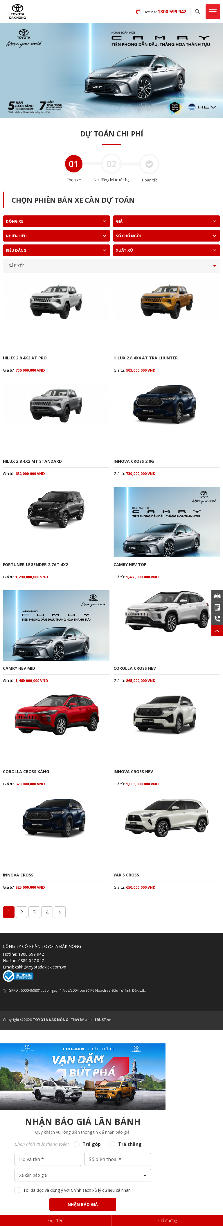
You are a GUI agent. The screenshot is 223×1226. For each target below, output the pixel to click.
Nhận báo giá (83, 1204)
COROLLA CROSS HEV (135, 668)
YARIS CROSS (126, 875)
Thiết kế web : (82, 1019)
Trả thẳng (130, 1144)
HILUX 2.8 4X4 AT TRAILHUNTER (146, 358)
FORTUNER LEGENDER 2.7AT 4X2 (35, 564)
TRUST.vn (103, 1019)
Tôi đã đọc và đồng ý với (77, 1190)
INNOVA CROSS (18, 875)
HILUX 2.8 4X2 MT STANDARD (32, 461)
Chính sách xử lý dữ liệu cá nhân (101, 1190)
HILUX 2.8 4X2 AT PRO (25, 358)
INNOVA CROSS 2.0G (134, 461)
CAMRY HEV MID (19, 668)
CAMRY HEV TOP (130, 564)
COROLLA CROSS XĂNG (26, 771)
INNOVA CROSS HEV (133, 771)
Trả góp (91, 1144)
